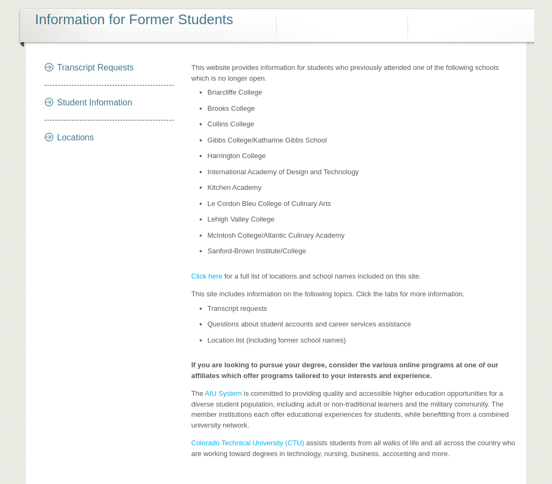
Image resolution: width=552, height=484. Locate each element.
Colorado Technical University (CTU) (248, 443)
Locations (75, 137)
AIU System (223, 393)
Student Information (94, 102)
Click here (207, 276)
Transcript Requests (95, 67)
